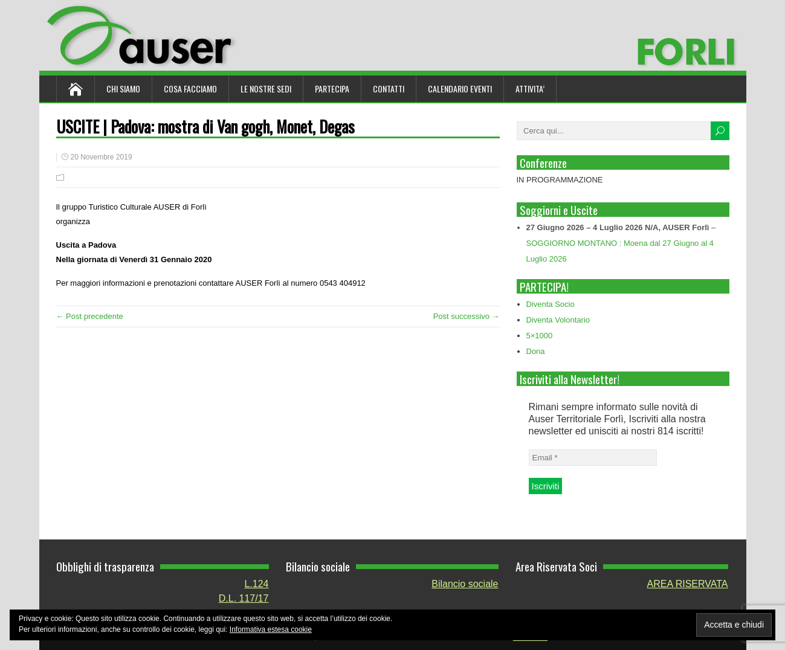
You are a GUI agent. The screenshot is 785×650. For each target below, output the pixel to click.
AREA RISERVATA (687, 584)
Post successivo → (466, 316)
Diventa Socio (550, 304)
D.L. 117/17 (244, 598)
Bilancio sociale (464, 584)
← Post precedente (89, 316)
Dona (535, 351)
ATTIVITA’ (529, 88)
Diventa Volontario (558, 319)
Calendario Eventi (460, 88)
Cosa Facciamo (190, 88)
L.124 (256, 584)
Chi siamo (123, 88)
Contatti (388, 88)
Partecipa (332, 88)
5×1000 (539, 335)
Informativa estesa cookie (271, 629)
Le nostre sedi (266, 88)
